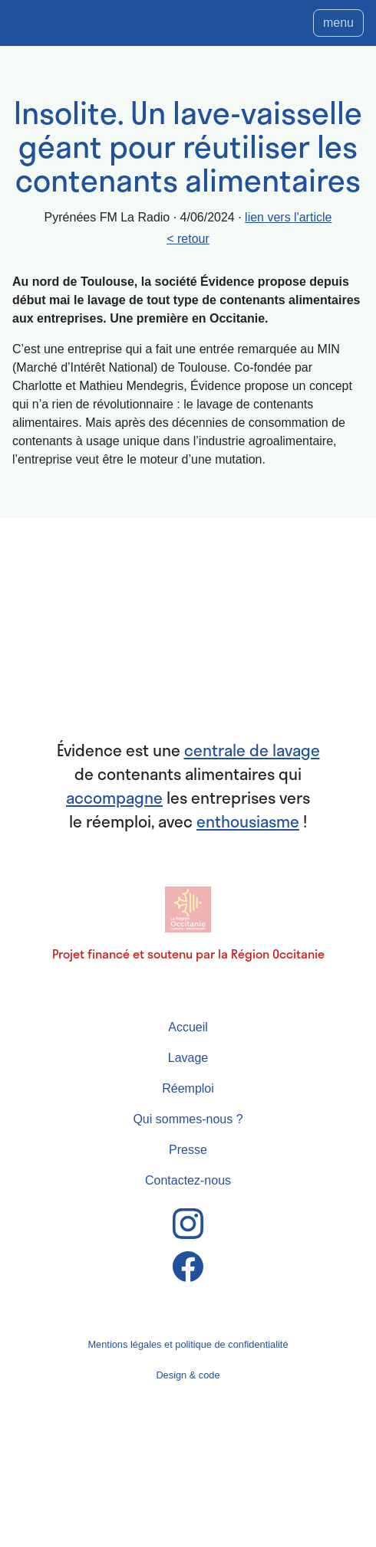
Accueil (188, 1027)
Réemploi (188, 1088)
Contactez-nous (188, 1180)
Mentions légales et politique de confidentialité (187, 1344)
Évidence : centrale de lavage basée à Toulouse (188, 645)
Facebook (188, 1266)
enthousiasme (247, 821)
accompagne (114, 797)
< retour (188, 238)
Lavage (188, 1057)
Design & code (187, 1375)
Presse (188, 1149)
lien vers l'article (288, 217)
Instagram (188, 1223)
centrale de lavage (252, 750)
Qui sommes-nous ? (187, 1119)
